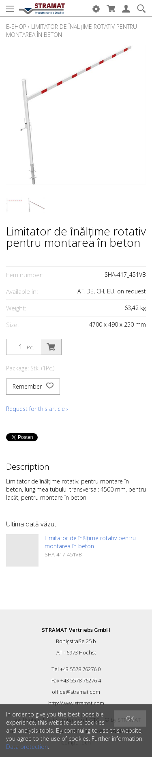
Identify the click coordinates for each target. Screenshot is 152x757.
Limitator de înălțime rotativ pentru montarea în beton (90, 542)
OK (130, 718)
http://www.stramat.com (76, 703)
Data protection (27, 747)
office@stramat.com (76, 691)
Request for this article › (37, 409)
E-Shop (16, 26)
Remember (33, 386)
